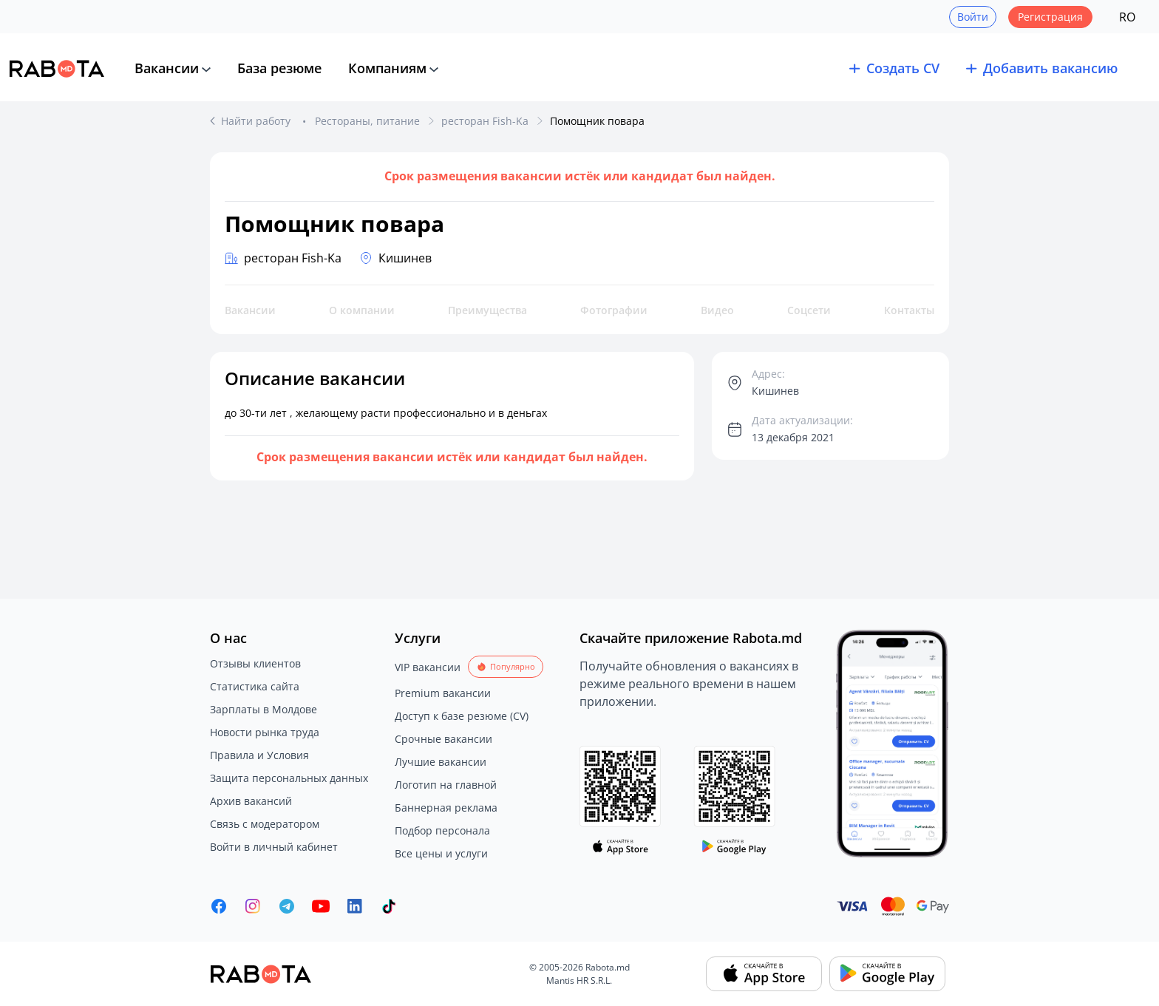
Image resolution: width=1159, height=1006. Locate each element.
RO (1127, 17)
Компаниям (387, 68)
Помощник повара (597, 121)
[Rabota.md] (57, 69)
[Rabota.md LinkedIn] (355, 906)
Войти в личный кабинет (274, 847)
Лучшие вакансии (440, 762)
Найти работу (257, 121)
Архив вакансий (251, 801)
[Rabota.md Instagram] (253, 906)
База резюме (279, 68)
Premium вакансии (443, 693)
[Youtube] (321, 906)
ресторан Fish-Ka (484, 121)
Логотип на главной (446, 785)
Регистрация (1050, 17)
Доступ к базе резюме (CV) (461, 716)
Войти (972, 17)
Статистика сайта (254, 686)
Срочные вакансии (443, 739)
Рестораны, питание (367, 121)
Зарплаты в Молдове (263, 709)
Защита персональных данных (289, 778)
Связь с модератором (264, 824)
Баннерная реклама (446, 808)
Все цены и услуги (441, 853)
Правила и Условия (259, 755)
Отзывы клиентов (255, 663)
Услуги (418, 638)
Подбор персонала (442, 830)
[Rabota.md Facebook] (219, 906)
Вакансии (167, 68)
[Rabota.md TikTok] (389, 906)
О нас (228, 638)
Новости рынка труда (264, 732)
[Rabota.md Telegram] (287, 906)
